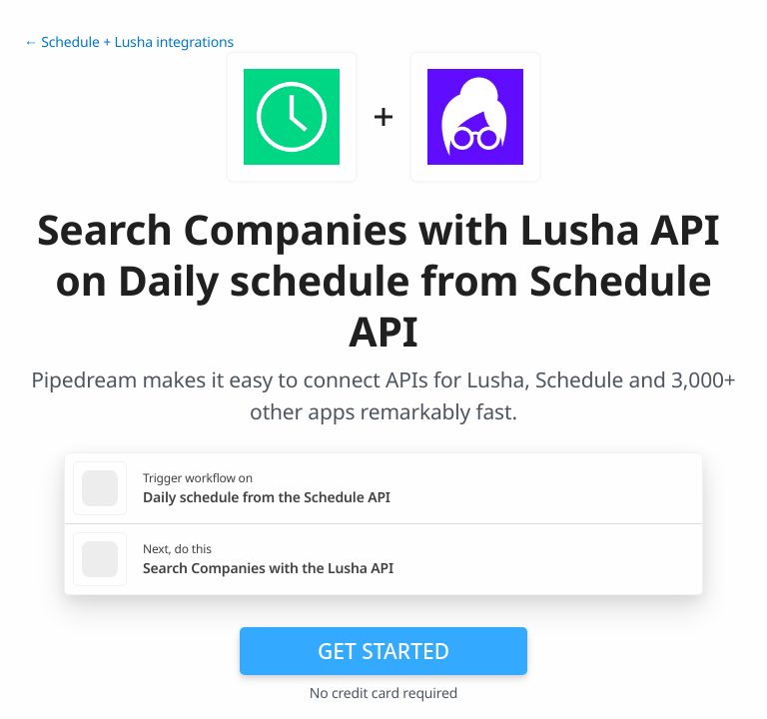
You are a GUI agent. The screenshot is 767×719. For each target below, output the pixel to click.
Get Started (383, 651)
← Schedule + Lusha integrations (129, 42)
